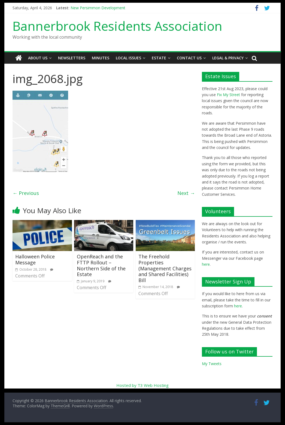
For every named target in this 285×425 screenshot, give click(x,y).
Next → (186, 193)
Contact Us (189, 57)
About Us (37, 57)
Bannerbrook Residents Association (117, 25)
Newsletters (71, 57)
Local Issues (128, 57)
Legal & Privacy (228, 57)
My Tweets (212, 363)
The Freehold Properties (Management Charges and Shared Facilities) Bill (165, 268)
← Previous (26, 193)
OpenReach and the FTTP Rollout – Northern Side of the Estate (101, 265)
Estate (159, 57)
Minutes (100, 57)
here (206, 264)
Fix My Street (228, 94)
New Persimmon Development (98, 7)
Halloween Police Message (35, 259)
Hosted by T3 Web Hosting (142, 385)
